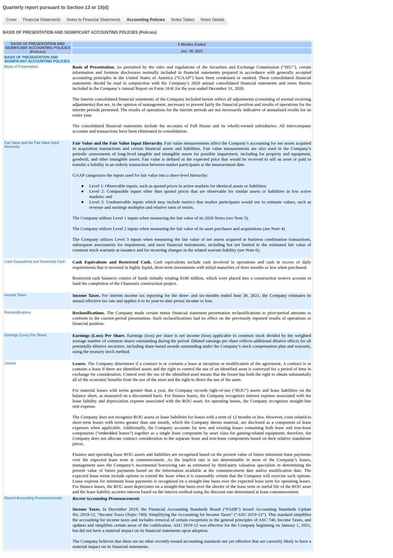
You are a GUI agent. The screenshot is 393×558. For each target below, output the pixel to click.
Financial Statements (41, 19)
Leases (10, 363)
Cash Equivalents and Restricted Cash (34, 261)
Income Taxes (15, 295)
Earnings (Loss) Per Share (25, 335)
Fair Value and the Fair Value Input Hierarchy (31, 145)
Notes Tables (182, 19)
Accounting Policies (146, 19)
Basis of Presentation (21, 66)
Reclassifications (17, 312)
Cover (11, 19)
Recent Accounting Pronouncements (33, 498)
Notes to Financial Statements (93, 19)
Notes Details (212, 19)
